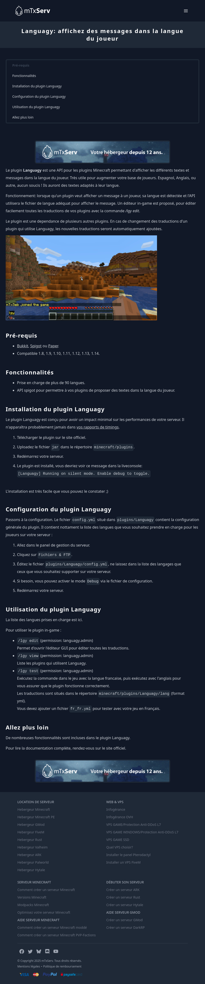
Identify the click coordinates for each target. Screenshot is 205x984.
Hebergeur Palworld (33, 862)
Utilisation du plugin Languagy (36, 107)
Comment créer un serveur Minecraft (46, 889)
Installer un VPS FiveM (123, 862)
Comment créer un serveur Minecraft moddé (52, 927)
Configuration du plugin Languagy (38, 96)
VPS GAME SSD (117, 839)
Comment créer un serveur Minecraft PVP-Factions (56, 935)
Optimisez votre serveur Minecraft (43, 912)
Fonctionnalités (24, 75)
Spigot (36, 345)
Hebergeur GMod (31, 824)
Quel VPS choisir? (119, 847)
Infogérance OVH (119, 817)
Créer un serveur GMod (124, 920)
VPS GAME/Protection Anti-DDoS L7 (133, 824)
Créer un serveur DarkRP (125, 927)
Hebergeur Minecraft (33, 809)
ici (80, 619)
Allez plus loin (23, 117)
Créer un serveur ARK (123, 889)
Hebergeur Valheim (32, 847)
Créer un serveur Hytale (124, 905)
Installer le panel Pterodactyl (128, 855)
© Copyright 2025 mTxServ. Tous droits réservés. (49, 961)
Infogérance (115, 809)
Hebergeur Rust (29, 839)
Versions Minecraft (31, 897)
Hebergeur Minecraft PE (36, 817)
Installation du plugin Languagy (37, 86)
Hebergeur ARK (29, 855)
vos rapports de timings (98, 427)
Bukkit (22, 345)
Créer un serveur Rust (123, 897)
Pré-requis (20, 65)
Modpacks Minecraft (33, 905)
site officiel (75, 437)
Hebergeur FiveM (30, 832)
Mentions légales (28, 966)
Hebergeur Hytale (31, 870)
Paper (53, 345)
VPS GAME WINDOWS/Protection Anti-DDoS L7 (142, 832)
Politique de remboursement (62, 966)
